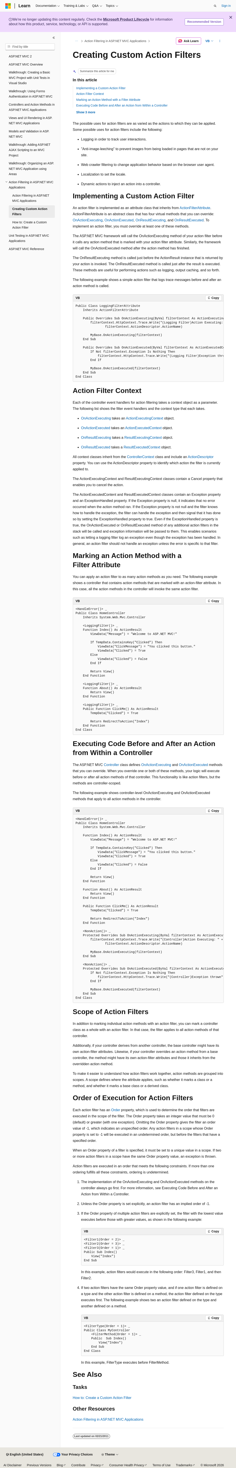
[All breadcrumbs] (76, 40)
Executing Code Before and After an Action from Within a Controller (122, 105)
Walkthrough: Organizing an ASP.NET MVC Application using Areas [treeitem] (31, 169)
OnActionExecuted (119, 220)
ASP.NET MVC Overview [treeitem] (26, 64)
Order (115, 1110)
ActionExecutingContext (144, 418)
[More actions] (219, 40)
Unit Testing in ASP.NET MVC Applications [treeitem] (29, 238)
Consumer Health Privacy (126, 1465)
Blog (60, 1465)
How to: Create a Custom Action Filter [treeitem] (29, 224)
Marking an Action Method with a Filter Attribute (108, 99)
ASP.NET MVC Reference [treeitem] (26, 249)
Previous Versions (39, 1465)
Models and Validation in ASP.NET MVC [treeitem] (29, 134)
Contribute (78, 1465)
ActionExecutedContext (143, 428)
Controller (111, 765)
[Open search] (215, 6)
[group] (148, 341)
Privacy (96, 1465)
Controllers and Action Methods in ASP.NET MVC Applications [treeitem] (32, 107)
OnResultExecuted (189, 220)
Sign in (226, 5)
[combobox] (30, 46)
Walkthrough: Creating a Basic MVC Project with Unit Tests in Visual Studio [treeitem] (29, 78)
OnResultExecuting (151, 220)
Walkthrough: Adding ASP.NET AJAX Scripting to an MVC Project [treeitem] (29, 150)
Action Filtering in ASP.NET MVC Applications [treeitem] (30, 198)
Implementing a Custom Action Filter (101, 88)
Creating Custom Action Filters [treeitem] (29, 211)
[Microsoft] (8, 6)
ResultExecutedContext (141, 447)
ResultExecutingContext (143, 437)
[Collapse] (53, 38)
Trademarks (184, 1465)
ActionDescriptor (200, 457)
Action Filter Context (90, 94)
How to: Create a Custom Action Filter (102, 1398)
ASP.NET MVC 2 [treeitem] (20, 56)
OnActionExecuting (88, 220)
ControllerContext (140, 457)
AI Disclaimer (12, 1465)
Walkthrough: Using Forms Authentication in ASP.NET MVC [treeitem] (30, 93)
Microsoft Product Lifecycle (126, 19)
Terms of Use (161, 1465)
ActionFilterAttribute (195, 208)
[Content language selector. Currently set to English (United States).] (25, 1454)
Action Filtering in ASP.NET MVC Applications (115, 41)
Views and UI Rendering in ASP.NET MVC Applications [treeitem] (30, 120)
